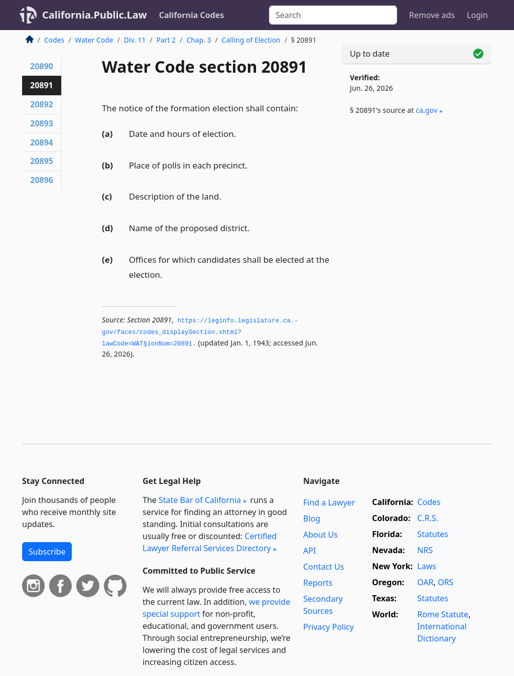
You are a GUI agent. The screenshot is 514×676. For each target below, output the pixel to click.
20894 (41, 142)
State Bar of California (200, 499)
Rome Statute (442, 614)
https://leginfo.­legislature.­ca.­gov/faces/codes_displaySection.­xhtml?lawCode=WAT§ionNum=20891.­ (200, 332)
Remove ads (432, 15)
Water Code (94, 40)
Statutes (432, 534)
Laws (426, 566)
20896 (41, 180)
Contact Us (323, 566)
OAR (425, 582)
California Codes (191, 15)
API (309, 550)
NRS (425, 550)
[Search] (333, 15)
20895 (41, 160)
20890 (41, 66)
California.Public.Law (94, 15)
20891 (41, 85)
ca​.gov (426, 110)
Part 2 (166, 40)
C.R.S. (427, 518)
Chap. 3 (199, 40)
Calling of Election (251, 40)
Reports (318, 582)
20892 (41, 104)
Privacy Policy (328, 626)
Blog (311, 518)
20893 (41, 123)
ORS (445, 582)
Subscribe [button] (47, 551)
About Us (320, 534)
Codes (54, 40)
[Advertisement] (416, 201)
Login (477, 15)
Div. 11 (135, 40)
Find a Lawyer (329, 502)
